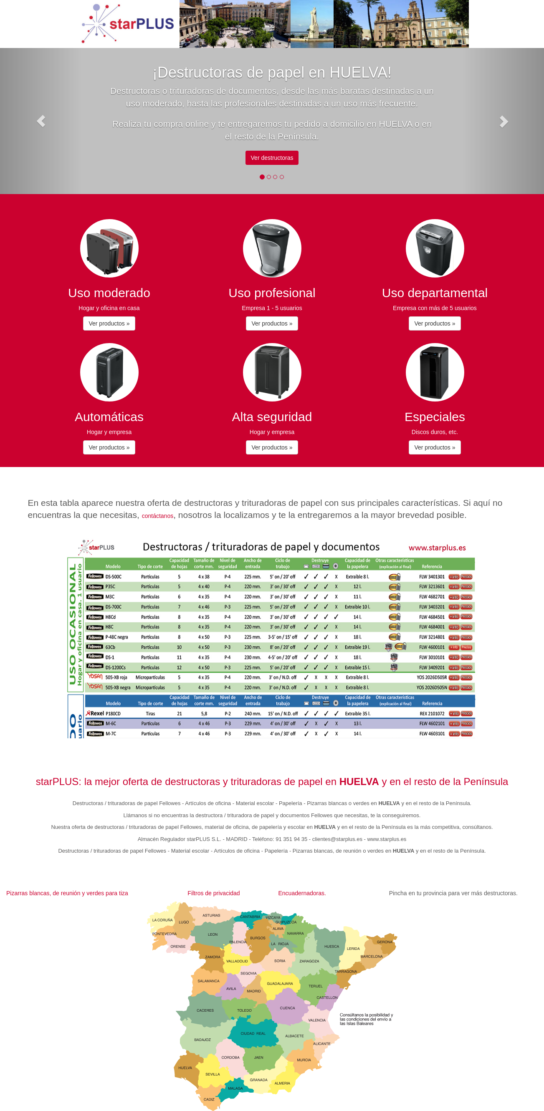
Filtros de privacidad (213, 893)
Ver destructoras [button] (272, 157)
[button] (40, 121)
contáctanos (158, 516)
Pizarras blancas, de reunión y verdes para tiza (67, 893)
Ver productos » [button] (109, 323)
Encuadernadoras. (302, 893)
